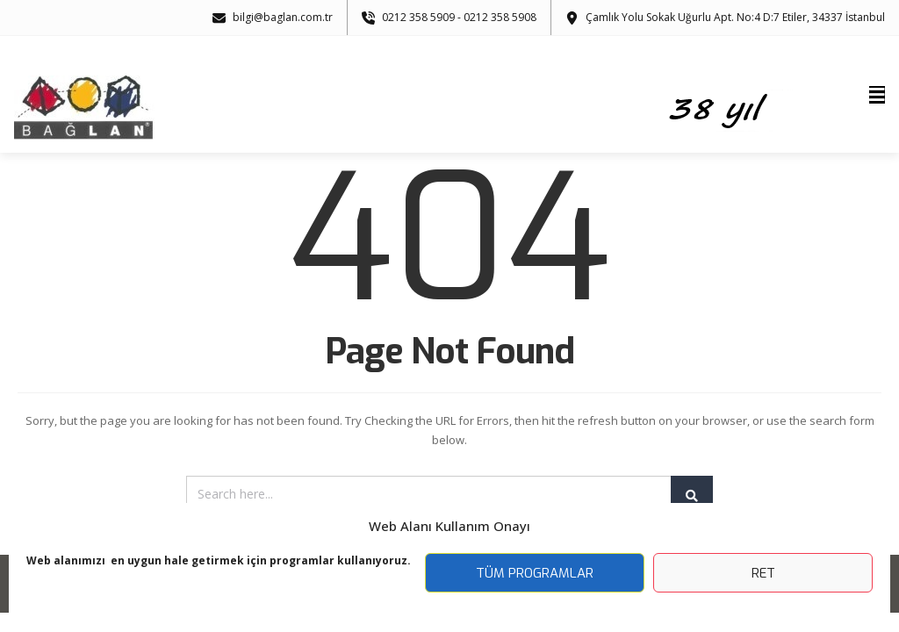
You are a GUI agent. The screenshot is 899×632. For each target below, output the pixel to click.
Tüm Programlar (534, 573)
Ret (763, 573)
